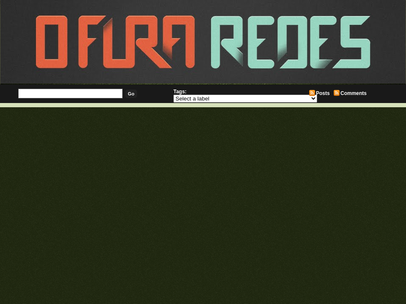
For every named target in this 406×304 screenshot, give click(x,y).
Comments (353, 93)
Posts (323, 93)
